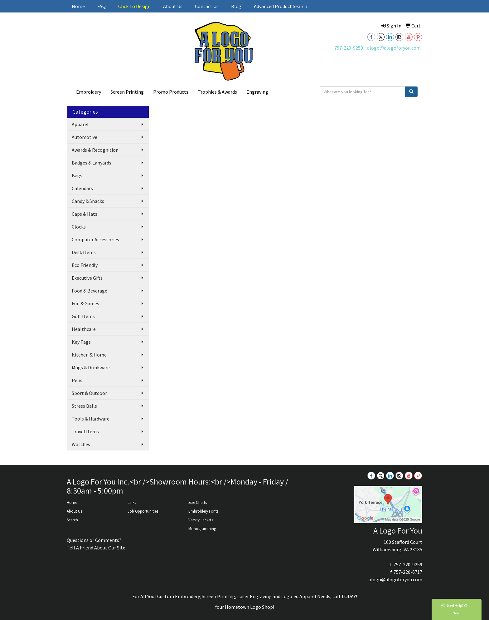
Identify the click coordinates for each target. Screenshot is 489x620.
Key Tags (81, 342)
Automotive (84, 137)
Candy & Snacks (88, 201)
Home (78, 6)
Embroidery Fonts (203, 511)
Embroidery (88, 92)
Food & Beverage (89, 291)
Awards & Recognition (95, 150)
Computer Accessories (95, 239)
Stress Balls (84, 406)
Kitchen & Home (89, 355)
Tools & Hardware (90, 419)
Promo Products (170, 92)
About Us (172, 6)
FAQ (101, 6)
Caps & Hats (84, 214)
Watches (81, 444)
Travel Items (85, 431)
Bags (77, 175)
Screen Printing (127, 92)
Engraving (257, 92)
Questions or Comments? (94, 540)
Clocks (79, 227)
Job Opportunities (143, 511)
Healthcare (84, 329)
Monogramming (202, 528)
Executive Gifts (87, 278)
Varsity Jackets (200, 520)
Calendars (82, 188)
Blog (236, 6)
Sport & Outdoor (89, 393)
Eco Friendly (85, 265)
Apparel (80, 124)
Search (72, 520)
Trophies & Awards (217, 92)
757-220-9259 (348, 48)
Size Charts (197, 502)
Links (132, 502)
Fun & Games (85, 303)
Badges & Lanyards (91, 163)
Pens (77, 380)
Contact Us (207, 6)
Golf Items (83, 316)
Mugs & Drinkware (91, 367)
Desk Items (84, 252)
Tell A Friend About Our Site (96, 547)
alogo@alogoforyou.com (394, 48)
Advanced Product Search (280, 6)
